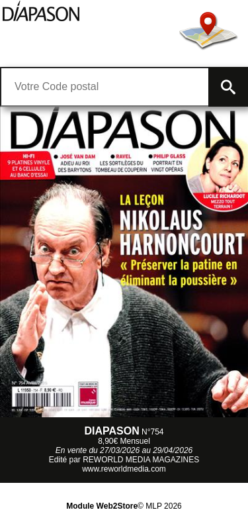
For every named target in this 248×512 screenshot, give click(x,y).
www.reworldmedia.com (124, 469)
